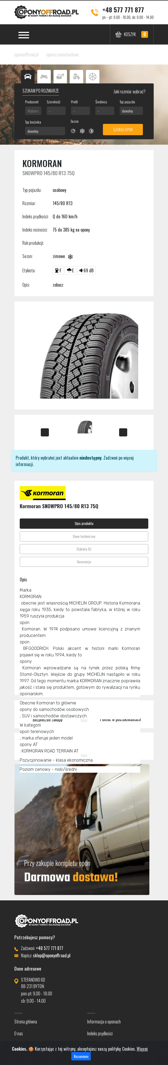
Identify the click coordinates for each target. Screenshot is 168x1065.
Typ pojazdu (127, 101)
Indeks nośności (99, 1045)
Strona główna (25, 1021)
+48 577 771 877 (123, 9)
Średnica (101, 101)
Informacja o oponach (104, 1021)
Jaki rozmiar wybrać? (129, 91)
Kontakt (20, 1045)
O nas (18, 1033)
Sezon (74, 121)
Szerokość (53, 101)
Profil (74, 101)
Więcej (142, 1056)
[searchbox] (33, 111)
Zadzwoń (110, 458)
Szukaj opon (123, 129)
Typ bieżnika (33, 122)
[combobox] (33, 111)
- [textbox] (49, 111)
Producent (32, 101)
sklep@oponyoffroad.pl (51, 955)
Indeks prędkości (100, 1033)
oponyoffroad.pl (26, 54)
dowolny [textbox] (127, 111)
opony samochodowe (62, 54)
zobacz (58, 284)
